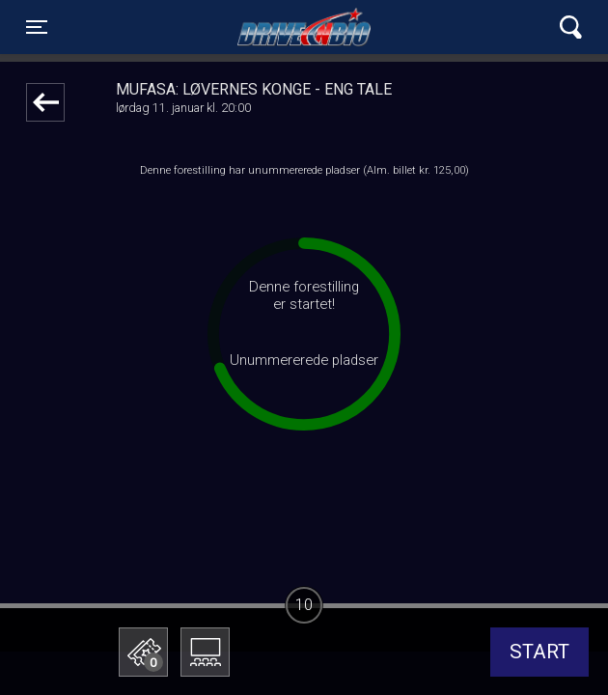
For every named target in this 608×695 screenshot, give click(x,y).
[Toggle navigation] (36, 27)
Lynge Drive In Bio (304, 27)
